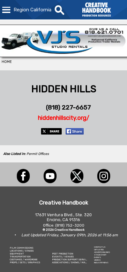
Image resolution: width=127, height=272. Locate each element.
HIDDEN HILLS (63, 89)
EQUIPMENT (17, 253)
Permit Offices (37, 154)
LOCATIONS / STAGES (22, 250)
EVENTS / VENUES (63, 256)
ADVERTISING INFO (102, 252)
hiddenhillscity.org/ (63, 118)
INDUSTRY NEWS (101, 262)
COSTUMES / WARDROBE (23, 259)
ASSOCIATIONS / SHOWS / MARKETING (74, 262)
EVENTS (97, 257)
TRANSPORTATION (20, 256)
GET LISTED (99, 249)
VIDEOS (97, 260)
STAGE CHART (100, 255)
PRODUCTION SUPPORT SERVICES (71, 259)
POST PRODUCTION (62, 253)
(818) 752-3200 (69, 225)
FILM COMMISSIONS (21, 247)
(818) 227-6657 (68, 107)
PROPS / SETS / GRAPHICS (25, 262)
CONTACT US (100, 247)
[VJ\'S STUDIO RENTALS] (63, 55)
